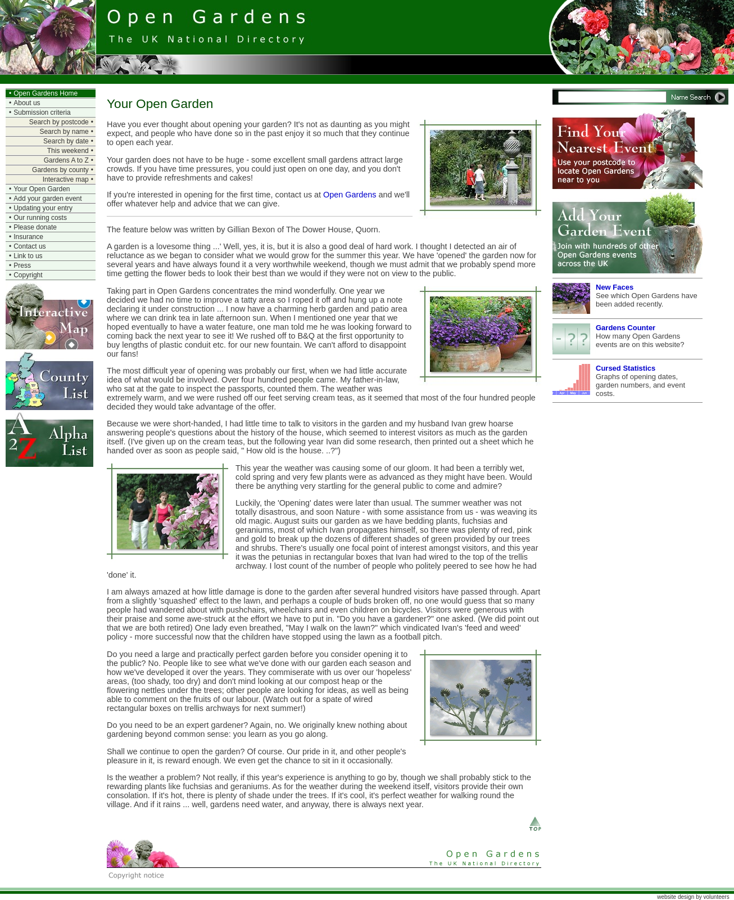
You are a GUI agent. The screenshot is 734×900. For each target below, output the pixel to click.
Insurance (28, 237)
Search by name (63, 132)
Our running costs (40, 218)
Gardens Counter (625, 327)
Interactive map (66, 179)
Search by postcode (59, 122)
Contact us (29, 246)
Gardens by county (60, 170)
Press (22, 265)
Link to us (27, 256)
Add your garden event (47, 198)
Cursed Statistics (625, 368)
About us (26, 103)
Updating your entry (43, 208)
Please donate (35, 227)
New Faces (614, 287)
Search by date (66, 141)
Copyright (27, 275)
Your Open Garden (41, 189)
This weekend (68, 151)
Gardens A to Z (66, 160)
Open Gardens (349, 194)
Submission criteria (41, 112)
